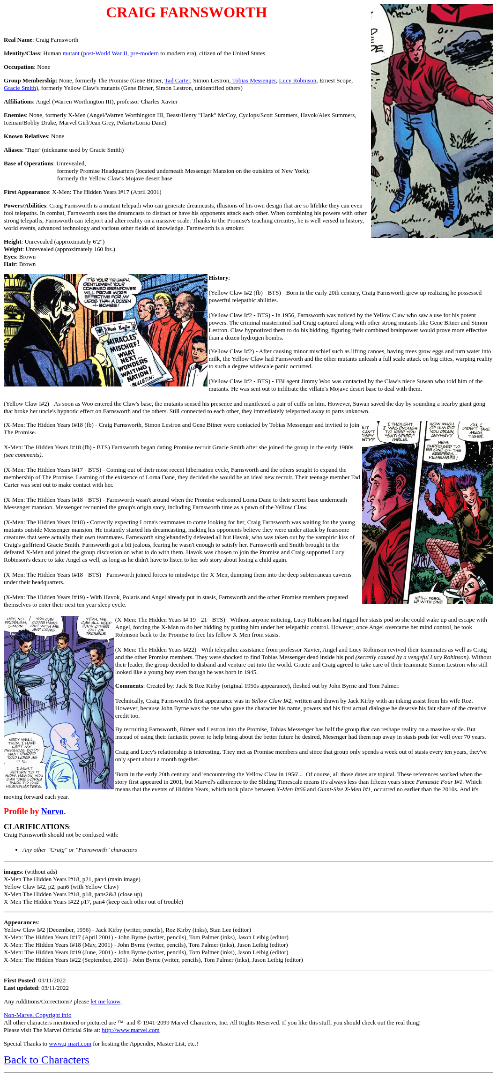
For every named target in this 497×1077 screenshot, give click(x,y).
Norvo (52, 811)
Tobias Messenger (253, 80)
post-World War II (105, 53)
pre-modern (144, 53)
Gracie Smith (20, 87)
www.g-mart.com (70, 1043)
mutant (71, 53)
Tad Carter (177, 80)
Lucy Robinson (297, 80)
